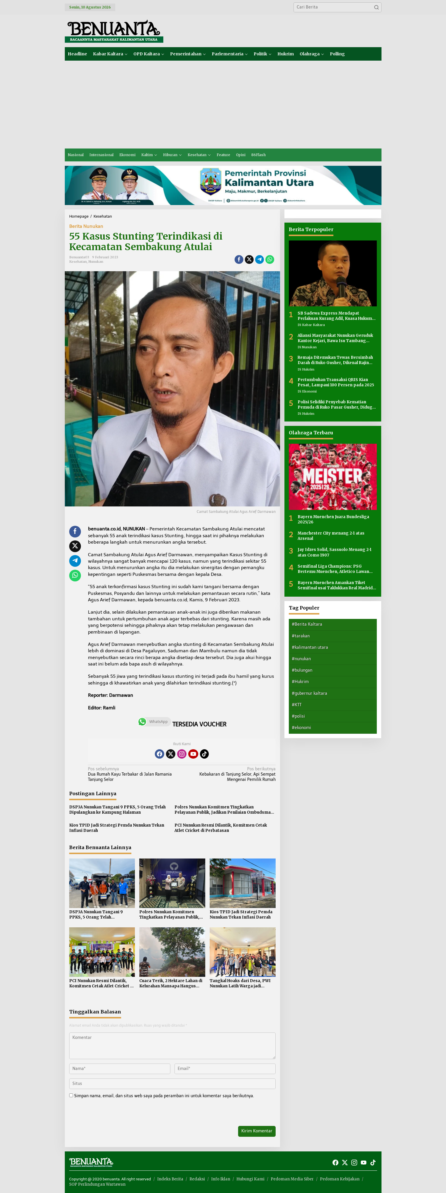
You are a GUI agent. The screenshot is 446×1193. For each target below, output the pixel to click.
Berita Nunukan (86, 226)
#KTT (296, 704)
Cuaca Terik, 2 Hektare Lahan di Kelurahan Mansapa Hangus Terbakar (170, 983)
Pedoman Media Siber (292, 1179)
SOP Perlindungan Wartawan (97, 1184)
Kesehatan (78, 262)
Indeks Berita (170, 1179)
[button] (376, 7)
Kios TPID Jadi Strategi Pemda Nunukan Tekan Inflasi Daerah (116, 828)
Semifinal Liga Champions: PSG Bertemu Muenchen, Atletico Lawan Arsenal (333, 569)
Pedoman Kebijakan (339, 1179)
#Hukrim (300, 681)
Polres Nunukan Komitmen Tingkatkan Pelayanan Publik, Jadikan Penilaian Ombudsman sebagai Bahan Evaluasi (223, 810)
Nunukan (96, 262)
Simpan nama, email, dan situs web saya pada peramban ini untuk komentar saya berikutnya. (164, 1095)
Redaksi (197, 1179)
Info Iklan (220, 1179)
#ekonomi (301, 727)
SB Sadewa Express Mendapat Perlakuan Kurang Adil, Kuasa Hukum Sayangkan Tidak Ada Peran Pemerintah (335, 316)
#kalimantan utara (310, 647)
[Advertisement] (223, 105)
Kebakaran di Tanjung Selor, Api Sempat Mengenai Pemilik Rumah (231, 774)
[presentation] (109, 1113)
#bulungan (302, 670)
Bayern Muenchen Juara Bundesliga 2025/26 (333, 519)
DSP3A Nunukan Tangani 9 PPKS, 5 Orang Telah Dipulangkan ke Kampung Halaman (117, 810)
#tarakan (301, 636)
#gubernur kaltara (309, 693)
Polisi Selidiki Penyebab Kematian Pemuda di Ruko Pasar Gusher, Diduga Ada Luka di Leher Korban (336, 405)
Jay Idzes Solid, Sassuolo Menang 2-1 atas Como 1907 (335, 552)
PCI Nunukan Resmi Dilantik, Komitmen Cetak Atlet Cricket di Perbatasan (220, 828)
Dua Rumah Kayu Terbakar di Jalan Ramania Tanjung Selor (133, 774)
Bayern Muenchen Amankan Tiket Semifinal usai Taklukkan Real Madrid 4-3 (335, 585)
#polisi (298, 716)
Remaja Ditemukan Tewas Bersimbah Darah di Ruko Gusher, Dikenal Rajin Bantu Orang (335, 360)
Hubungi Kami (250, 1179)
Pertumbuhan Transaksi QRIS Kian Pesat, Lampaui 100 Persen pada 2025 (336, 382)
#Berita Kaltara (307, 624)
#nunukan (301, 658)
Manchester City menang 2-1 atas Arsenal (331, 536)
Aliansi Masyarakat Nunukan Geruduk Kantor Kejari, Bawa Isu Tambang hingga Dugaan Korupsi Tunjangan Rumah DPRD (335, 338)
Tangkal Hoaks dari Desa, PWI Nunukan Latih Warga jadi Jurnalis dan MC (240, 983)
